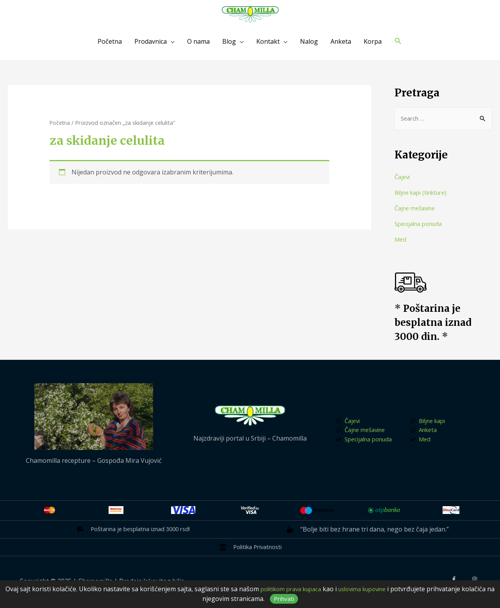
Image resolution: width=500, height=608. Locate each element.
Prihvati (301, 599)
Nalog (309, 41)
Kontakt (268, 41)
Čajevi (403, 177)
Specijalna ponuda (421, 224)
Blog (229, 41)
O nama (198, 41)
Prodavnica (150, 41)
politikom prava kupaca (304, 589)
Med (401, 240)
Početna (110, 41)
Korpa (373, 41)
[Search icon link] (398, 41)
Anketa (340, 41)
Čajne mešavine (417, 208)
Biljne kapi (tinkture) (424, 193)
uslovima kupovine (383, 589)
